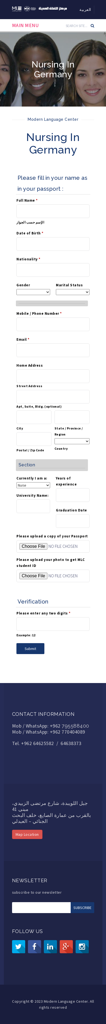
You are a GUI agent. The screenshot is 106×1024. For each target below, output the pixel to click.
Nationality (28, 259)
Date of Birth (30, 233)
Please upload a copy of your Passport (52, 536)
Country (61, 448)
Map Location (27, 834)
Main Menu (25, 25)
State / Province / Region (69, 431)
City (19, 428)
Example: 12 (26, 635)
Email (23, 339)
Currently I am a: (31, 478)
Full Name (27, 200)
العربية (85, 9)
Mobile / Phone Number (39, 313)
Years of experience (66, 481)
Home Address (29, 365)
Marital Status (69, 285)
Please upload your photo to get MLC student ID (50, 562)
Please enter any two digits (43, 613)
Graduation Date (71, 510)
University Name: (32, 495)
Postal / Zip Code (30, 450)
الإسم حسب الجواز (30, 222)
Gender (23, 285)
